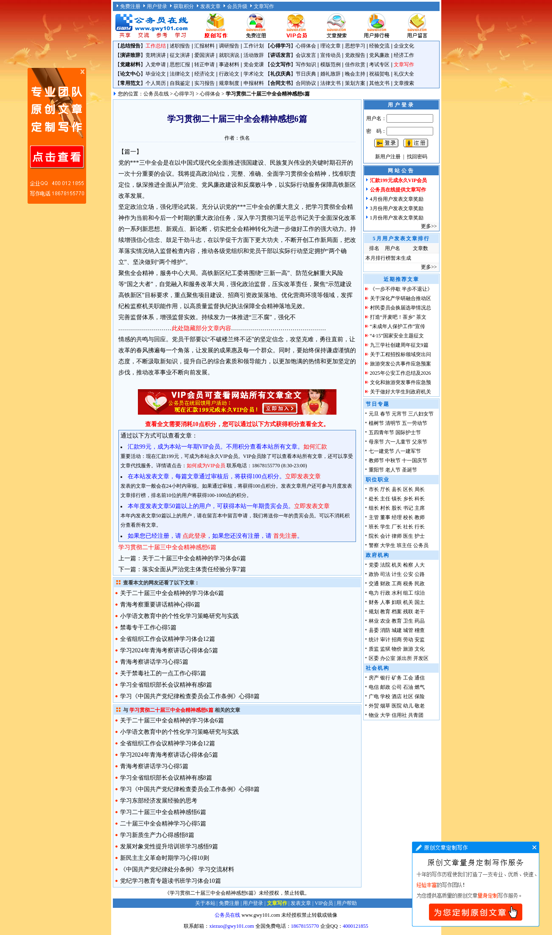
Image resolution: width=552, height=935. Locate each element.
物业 (374, 715)
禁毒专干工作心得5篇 (148, 627)
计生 (397, 574)
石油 (408, 687)
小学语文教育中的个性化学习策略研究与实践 (179, 616)
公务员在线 (156, 94)
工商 (397, 584)
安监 (420, 640)
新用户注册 (388, 157)
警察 (374, 545)
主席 (420, 508)
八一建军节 (408, 451)
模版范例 (330, 64)
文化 (420, 649)
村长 (385, 508)
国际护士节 (408, 432)
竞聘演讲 (156, 55)
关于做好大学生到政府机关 (400, 392)
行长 (420, 527)
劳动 (408, 640)
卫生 (408, 621)
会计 (385, 536)
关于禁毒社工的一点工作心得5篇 (163, 673)
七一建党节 (381, 451)
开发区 (421, 658)
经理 (397, 517)
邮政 (385, 687)
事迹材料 (229, 64)
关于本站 (205, 903)
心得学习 (280, 46)
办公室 (387, 658)
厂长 (397, 527)
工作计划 (254, 46)
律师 (397, 536)
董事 (385, 517)
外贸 (374, 706)
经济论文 (204, 74)
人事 (385, 602)
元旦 (374, 414)
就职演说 (229, 55)
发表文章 (210, 6)
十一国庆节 (414, 460)
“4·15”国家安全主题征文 (397, 336)
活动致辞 (254, 55)
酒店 (397, 696)
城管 (408, 630)
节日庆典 (306, 74)
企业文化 (404, 46)
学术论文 (254, 74)
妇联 (397, 602)
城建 (397, 630)
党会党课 (254, 64)
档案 (397, 612)
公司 (397, 687)
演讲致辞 (130, 55)
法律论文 (180, 74)
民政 (420, 584)
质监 (374, 649)
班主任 (404, 545)
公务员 (421, 545)
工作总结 (156, 46)
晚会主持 (355, 74)
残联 (408, 612)
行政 (385, 593)
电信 (374, 687)
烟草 (385, 706)
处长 (374, 499)
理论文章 (330, 46)
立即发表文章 (303, 476)
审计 (385, 640)
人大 (420, 565)
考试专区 (379, 64)
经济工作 (404, 55)
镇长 (397, 499)
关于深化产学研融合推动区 (400, 298)
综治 (420, 593)
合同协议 (306, 83)
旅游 (408, 649)
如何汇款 (315, 447)
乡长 (408, 499)
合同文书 (280, 83)
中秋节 (393, 460)
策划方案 (355, 83)
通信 (420, 678)
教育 (385, 612)
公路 (420, 574)
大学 (385, 715)
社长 (408, 527)
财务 (374, 602)
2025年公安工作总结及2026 (400, 373)
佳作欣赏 (355, 64)
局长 (420, 489)
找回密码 (417, 157)
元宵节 (399, 414)
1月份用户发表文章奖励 (396, 218)
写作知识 (306, 64)
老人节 (393, 470)
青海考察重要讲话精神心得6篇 (160, 604)
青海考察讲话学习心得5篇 (154, 662)
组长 (374, 508)
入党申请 (156, 64)
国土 (420, 602)
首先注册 (285, 536)
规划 (374, 612)
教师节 (376, 460)
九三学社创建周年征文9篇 (399, 345)
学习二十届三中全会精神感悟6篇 (163, 812)
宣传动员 (330, 55)
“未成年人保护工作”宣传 (398, 326)
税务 (408, 584)
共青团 (415, 715)
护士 (420, 536)
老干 (420, 612)
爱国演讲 (204, 55)
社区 (408, 696)
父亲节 (419, 442)
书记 (408, 508)
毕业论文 (156, 74)
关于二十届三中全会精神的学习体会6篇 (194, 558)
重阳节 (376, 470)
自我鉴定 (180, 83)
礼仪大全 (404, 74)
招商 (397, 640)
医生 (408, 536)
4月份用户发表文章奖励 (396, 199)
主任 (385, 499)
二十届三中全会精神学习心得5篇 (163, 823)
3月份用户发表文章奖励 (396, 208)
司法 (385, 574)
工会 (408, 678)
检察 (408, 565)
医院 (397, 706)
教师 (420, 517)
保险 (420, 696)
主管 (374, 517)
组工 (408, 593)
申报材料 (254, 83)
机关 (397, 565)
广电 (374, 696)
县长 (397, 489)
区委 (374, 658)
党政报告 (355, 55)
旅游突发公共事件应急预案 (400, 364)
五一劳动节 (414, 423)
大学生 (387, 545)
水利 (397, 593)
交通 (374, 584)
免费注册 (130, 6)
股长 (397, 508)
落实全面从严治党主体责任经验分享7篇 (194, 569)
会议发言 (306, 55)
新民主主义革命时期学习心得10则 (164, 858)
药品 (420, 621)
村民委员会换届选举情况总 (400, 308)
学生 (385, 527)
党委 (374, 565)
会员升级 (237, 6)
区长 (408, 489)
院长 (374, 536)
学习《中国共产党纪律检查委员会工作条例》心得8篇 (190, 696)
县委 (374, 630)
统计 (374, 640)
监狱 (385, 649)
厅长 (385, 489)
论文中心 (130, 74)
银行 (385, 678)
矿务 (397, 678)
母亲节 (376, 442)
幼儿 (408, 706)
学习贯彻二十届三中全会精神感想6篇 (167, 547)
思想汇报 (180, 64)
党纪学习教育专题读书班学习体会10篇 (170, 881)
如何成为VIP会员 (206, 466)
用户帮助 (346, 903)
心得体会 (306, 46)
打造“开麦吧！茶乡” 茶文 (398, 317)
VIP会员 (324, 903)
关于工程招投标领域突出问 (400, 354)
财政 (385, 584)
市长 (374, 489)
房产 (374, 678)
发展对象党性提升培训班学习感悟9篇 (169, 846)
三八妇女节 (421, 414)
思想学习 (355, 46)
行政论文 (229, 74)
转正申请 (204, 64)
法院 (385, 565)
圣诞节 (409, 470)
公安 (408, 574)
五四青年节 (381, 432)
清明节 (393, 423)
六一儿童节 (398, 442)
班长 (374, 527)
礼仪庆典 (280, 74)
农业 (385, 621)
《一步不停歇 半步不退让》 (401, 289)
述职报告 (180, 46)
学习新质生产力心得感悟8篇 (157, 835)
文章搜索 (404, 83)
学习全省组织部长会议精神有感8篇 (166, 685)
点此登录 (194, 536)
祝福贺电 (379, 74)
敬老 (420, 706)
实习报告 (204, 83)
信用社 (399, 715)
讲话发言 (280, 55)
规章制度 (229, 83)
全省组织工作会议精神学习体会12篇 (167, 639)
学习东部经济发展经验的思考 (158, 800)
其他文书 (379, 83)
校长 (408, 517)
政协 (374, 574)
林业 (374, 621)
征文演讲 (180, 55)
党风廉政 (379, 55)
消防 (385, 630)
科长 (420, 499)
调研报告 (229, 46)
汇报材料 (204, 46)
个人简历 (156, 83)
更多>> (429, 226)
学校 (385, 696)
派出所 (404, 658)
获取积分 (184, 6)
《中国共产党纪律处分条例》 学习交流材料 (177, 869)
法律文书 (330, 83)
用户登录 (157, 6)
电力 (374, 593)
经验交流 (379, 46)
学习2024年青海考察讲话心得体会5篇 (169, 650)
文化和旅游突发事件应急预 (400, 382)
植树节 (376, 423)
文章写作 (264, 6)
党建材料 (130, 64)
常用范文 (130, 83)
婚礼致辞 (330, 74)
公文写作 (280, 64)
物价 (397, 649)
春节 (385, 414)
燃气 (420, 687)
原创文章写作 (57, 136)
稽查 (420, 630)
